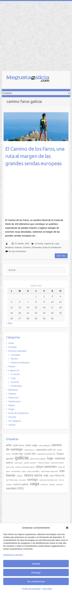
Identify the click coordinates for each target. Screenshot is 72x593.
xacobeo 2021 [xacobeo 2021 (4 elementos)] (15, 488)
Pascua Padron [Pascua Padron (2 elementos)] (44, 463)
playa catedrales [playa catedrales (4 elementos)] (46, 466)
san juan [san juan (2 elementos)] (22, 480)
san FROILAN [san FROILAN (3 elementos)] (57, 475)
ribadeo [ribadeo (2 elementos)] (20, 476)
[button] (67, 527)
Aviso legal (47, 588)
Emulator (12, 347)
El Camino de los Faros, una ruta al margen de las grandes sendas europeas (34, 156)
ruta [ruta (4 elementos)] (45, 475)
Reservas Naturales (20, 362)
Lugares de (49, 243)
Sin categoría (14, 421)
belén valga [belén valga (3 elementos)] (31, 445)
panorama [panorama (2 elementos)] (18, 463)
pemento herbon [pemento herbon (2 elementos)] (57, 463)
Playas (11, 405)
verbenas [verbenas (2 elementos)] (44, 484)
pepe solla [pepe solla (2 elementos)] (10, 467)
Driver (11, 343)
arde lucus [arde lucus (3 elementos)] (18, 445)
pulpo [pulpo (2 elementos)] (24, 471)
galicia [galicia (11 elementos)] (22, 457)
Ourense (26, 247)
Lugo (57, 243)
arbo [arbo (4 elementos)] (9, 445)
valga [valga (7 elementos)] (34, 484)
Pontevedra (37, 247)
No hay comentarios (17, 251)
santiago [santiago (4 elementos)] (32, 479)
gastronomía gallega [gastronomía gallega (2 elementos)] (38, 459)
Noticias (18, 247)
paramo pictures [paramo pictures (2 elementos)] (30, 463)
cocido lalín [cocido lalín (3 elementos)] (30, 453)
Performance (14, 401)
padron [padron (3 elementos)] (9, 462)
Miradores (9, 247)
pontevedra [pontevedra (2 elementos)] (15, 471)
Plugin (11, 409)
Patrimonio (13, 397)
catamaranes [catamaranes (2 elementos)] (29, 450)
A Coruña (39, 243)
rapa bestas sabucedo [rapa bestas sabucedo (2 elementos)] (49, 471)
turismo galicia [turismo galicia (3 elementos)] (21, 484)
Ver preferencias (36, 581)
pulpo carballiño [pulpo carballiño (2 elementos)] (33, 471)
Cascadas (15, 355)
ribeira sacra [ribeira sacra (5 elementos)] (33, 475)
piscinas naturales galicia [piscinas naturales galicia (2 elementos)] (25, 467)
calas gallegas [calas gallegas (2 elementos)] (44, 445)
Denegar (36, 572)
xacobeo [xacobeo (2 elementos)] (59, 484)
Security (12, 417)
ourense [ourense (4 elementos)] (60, 458)
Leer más (61, 255)
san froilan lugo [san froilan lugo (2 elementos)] (12, 480)
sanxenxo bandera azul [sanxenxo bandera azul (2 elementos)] (48, 480)
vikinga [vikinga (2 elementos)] (52, 484)
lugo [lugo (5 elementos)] (50, 458)
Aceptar (36, 563)
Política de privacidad (31, 588)
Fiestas (11, 366)
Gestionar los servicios (13, 555)
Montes (14, 358)
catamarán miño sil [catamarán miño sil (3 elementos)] (45, 449)
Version (11, 425)
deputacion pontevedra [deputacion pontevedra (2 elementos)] (46, 454)
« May (9, 323)
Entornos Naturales (17, 351)
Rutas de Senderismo (52, 247)
